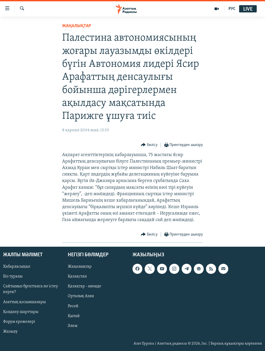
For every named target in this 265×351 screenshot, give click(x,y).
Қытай (74, 316)
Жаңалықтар (80, 267)
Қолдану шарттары (20, 312)
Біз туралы (13, 276)
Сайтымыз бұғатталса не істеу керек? (30, 289)
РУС (232, 9)
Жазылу (10, 331)
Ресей (73, 306)
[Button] (149, 145)
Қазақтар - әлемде (84, 286)
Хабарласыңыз (16, 267)
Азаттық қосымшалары (24, 302)
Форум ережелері (19, 321)
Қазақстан (77, 276)
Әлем (72, 326)
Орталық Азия (81, 296)
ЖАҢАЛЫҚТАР (76, 26)
